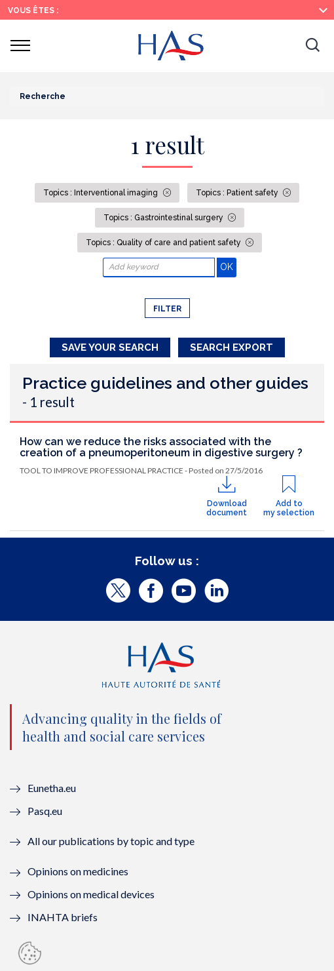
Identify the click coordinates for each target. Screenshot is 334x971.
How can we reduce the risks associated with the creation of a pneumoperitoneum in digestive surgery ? (161, 447)
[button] (312, 46)
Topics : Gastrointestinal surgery (164, 217)
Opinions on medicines (78, 871)
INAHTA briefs (63, 917)
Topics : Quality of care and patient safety (164, 242)
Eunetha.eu (52, 788)
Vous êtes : (33, 10)
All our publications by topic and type (111, 841)
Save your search (110, 347)
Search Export (231, 347)
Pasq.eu (45, 810)
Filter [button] (167, 308)
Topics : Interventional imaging (101, 192)
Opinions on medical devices (91, 894)
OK (228, 266)
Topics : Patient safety (238, 192)
